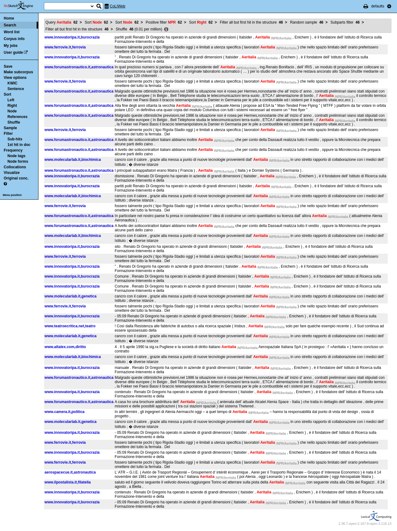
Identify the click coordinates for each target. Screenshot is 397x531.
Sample (10, 128)
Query (62, 22)
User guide (13, 52)
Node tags (16, 156)
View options (15, 77)
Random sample (306, 22)
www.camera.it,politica (65, 412)
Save (8, 66)
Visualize (12, 172)
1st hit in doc (18, 145)
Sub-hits (14, 139)
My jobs (11, 45)
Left (10, 100)
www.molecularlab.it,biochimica (73, 159)
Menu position (12, 195)
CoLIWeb (117, 6)
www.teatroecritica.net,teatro (70, 326)
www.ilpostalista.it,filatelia (68, 482)
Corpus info (14, 39)
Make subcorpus (18, 72)
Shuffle (13, 122)
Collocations (15, 167)
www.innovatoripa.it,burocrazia (72, 37)
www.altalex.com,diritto (65, 347)
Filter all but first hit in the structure (251, 22)
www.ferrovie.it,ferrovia (65, 47)
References (17, 117)
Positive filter (164, 22)
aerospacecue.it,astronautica (70, 472)
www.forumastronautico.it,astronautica (79, 67)
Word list (12, 32)
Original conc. (16, 178)
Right (12, 105)
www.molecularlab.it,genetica (71, 296)
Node (12, 111)
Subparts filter (345, 22)
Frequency (13, 150)
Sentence (15, 89)
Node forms (17, 161)
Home (9, 18)
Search (10, 25)
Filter (8, 133)
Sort (7, 94)
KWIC (12, 83)
